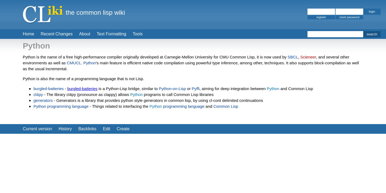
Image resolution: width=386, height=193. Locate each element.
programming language (183, 106)
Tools (138, 34)
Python (89, 63)
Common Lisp (225, 106)
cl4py (38, 94)
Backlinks (87, 129)
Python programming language (61, 106)
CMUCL (74, 63)
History (65, 129)
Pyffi (195, 88)
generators (43, 100)
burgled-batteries (49, 88)
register (321, 17)
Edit (106, 129)
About (84, 34)
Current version (37, 129)
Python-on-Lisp (172, 88)
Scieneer (308, 57)
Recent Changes (57, 34)
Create (123, 129)
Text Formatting (111, 34)
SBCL (293, 57)
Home (28, 34)
